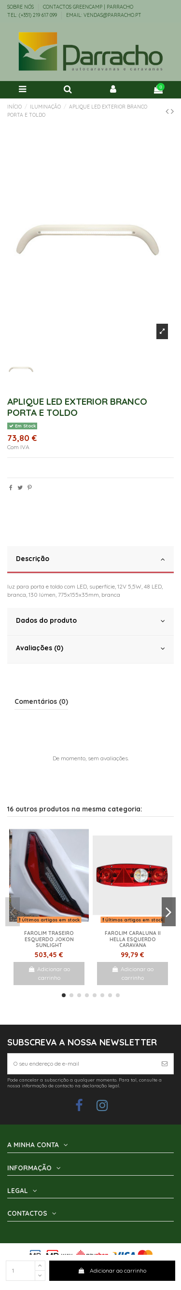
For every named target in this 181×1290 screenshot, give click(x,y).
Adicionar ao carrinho (112, 1270)
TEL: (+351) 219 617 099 (32, 15)
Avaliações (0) (90, 648)
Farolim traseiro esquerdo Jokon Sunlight (49, 939)
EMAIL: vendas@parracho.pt (103, 15)
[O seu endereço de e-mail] (82, 1064)
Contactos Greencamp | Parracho (88, 7)
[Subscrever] (164, 1064)
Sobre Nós (21, 7)
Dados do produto (90, 620)
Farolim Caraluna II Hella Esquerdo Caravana (133, 939)
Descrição (90, 558)
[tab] (90, 560)
